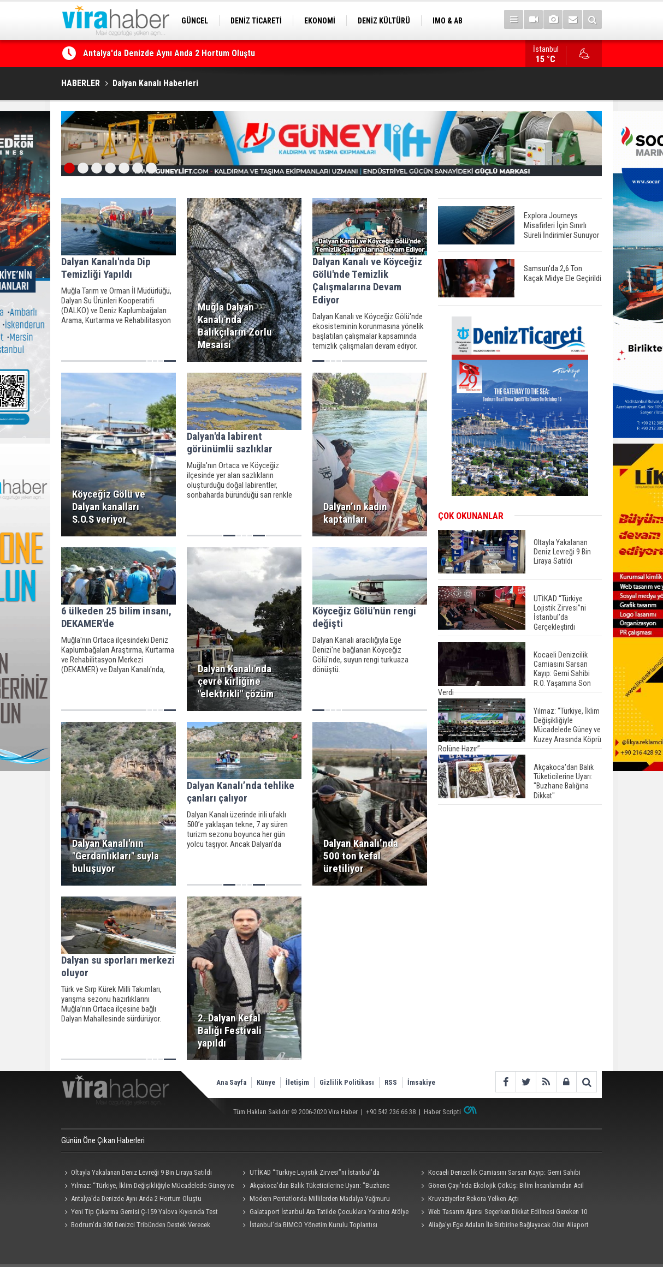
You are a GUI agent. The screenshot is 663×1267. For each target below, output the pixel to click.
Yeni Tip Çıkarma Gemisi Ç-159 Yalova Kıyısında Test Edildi (139, 1213)
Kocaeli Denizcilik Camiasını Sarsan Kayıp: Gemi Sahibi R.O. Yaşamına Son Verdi (499, 1173)
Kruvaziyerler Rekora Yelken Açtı (473, 1198)
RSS (390, 1082)
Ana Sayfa (231, 1082)
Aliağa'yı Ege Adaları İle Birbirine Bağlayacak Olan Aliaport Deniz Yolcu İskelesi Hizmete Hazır (503, 1226)
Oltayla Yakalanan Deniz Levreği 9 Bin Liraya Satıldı (141, 1172)
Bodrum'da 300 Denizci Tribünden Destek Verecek (140, 1225)
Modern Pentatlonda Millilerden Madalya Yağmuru (320, 1198)
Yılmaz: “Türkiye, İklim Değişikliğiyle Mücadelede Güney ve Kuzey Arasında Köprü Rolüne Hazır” (147, 1186)
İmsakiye (421, 1082)
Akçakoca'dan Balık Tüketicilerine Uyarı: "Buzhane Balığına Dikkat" (314, 1186)
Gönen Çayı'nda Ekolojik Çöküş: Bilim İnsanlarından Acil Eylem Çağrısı (500, 1186)
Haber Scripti (442, 1112)
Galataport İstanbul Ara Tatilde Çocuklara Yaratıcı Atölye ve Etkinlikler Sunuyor (324, 1213)
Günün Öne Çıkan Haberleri (103, 1140)
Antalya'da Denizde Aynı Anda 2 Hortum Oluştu (169, 53)
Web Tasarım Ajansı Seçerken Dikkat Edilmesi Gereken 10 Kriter (502, 1213)
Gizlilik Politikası (346, 1082)
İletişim (297, 1082)
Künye (266, 1082)
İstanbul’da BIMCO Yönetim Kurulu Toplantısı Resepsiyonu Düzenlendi (308, 1226)
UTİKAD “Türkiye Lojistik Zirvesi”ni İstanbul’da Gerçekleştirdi (310, 1173)
